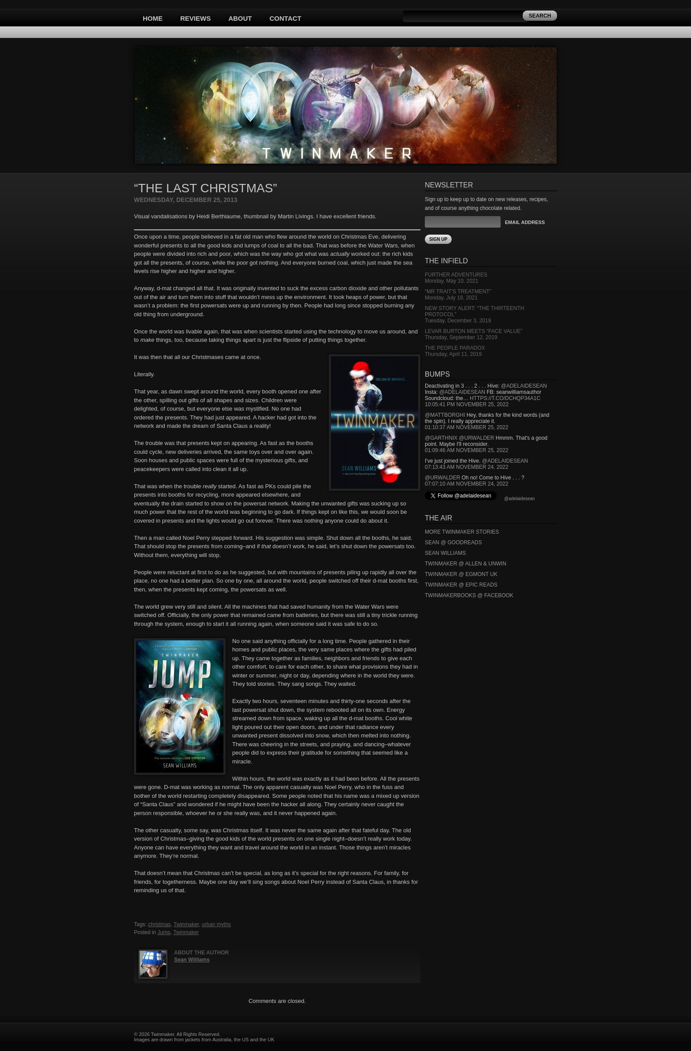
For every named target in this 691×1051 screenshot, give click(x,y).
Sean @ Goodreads (453, 542)
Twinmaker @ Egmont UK (461, 574)
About (240, 18)
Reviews (195, 18)
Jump (163, 932)
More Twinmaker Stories (462, 532)
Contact (285, 18)
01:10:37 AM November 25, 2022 (466, 427)
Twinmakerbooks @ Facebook (469, 595)
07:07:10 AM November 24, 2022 (466, 484)
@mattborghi (445, 415)
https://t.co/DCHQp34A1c (505, 398)
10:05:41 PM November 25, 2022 (467, 404)
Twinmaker (186, 924)
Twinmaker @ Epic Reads (461, 585)
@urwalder (476, 438)
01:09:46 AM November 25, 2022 (466, 450)
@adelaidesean (524, 386)
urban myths (216, 924)
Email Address (525, 222)
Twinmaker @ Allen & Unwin (465, 564)
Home (153, 18)
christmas (159, 924)
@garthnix (441, 438)
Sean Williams (192, 960)
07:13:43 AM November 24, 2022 (466, 467)
